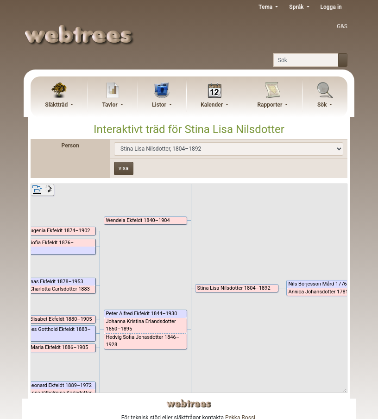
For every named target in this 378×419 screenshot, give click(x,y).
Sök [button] (322, 105)
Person (70, 145)
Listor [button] (160, 105)
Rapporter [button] (270, 105)
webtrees (189, 403)
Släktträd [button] (57, 105)
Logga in (331, 7)
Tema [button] (266, 7)
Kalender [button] (212, 105)
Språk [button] (297, 7)
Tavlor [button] (110, 105)
